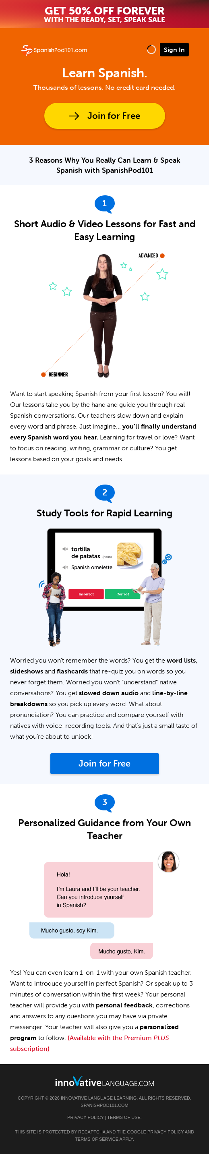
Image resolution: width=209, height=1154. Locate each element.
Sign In (174, 50)
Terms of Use (124, 1117)
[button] (151, 49)
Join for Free (113, 115)
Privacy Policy (85, 1117)
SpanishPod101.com (104, 1105)
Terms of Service (96, 1139)
